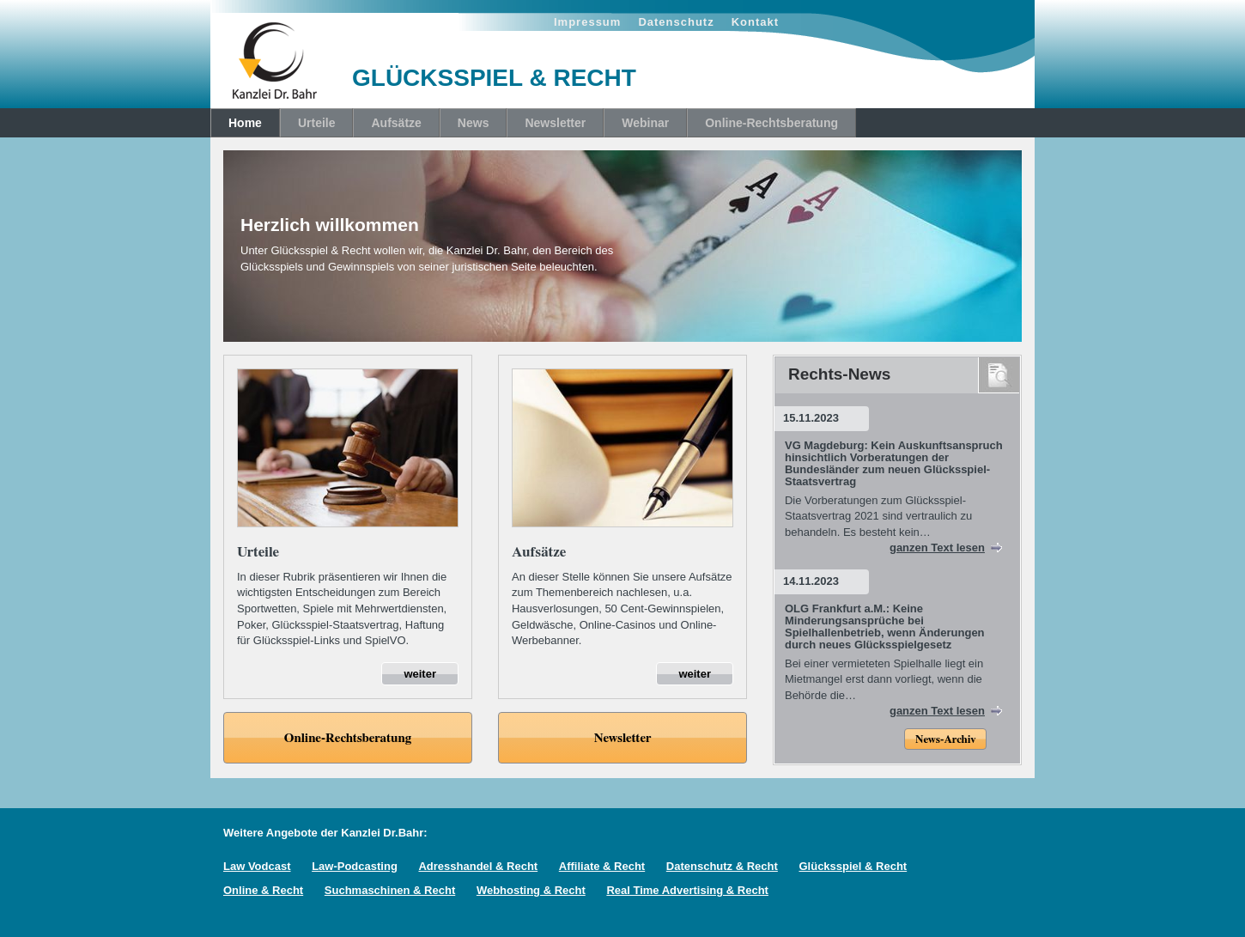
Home (245, 123)
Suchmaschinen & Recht (390, 890)
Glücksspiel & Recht (853, 866)
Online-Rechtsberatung (771, 123)
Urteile (317, 123)
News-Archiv (945, 739)
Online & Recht (263, 890)
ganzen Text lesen (937, 547)
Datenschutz (676, 21)
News (473, 123)
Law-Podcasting (355, 866)
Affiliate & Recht (602, 866)
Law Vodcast (257, 866)
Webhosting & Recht (531, 890)
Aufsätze (396, 123)
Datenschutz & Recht (722, 866)
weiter (420, 673)
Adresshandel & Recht (477, 866)
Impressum (587, 21)
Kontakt (755, 21)
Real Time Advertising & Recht (687, 890)
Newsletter (555, 123)
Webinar (645, 123)
